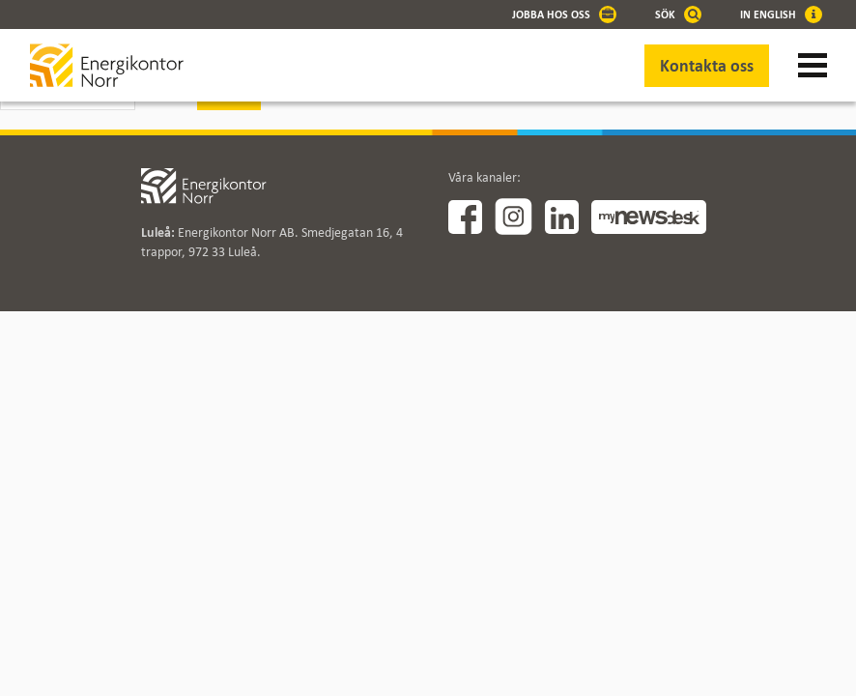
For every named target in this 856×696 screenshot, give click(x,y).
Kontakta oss (707, 65)
